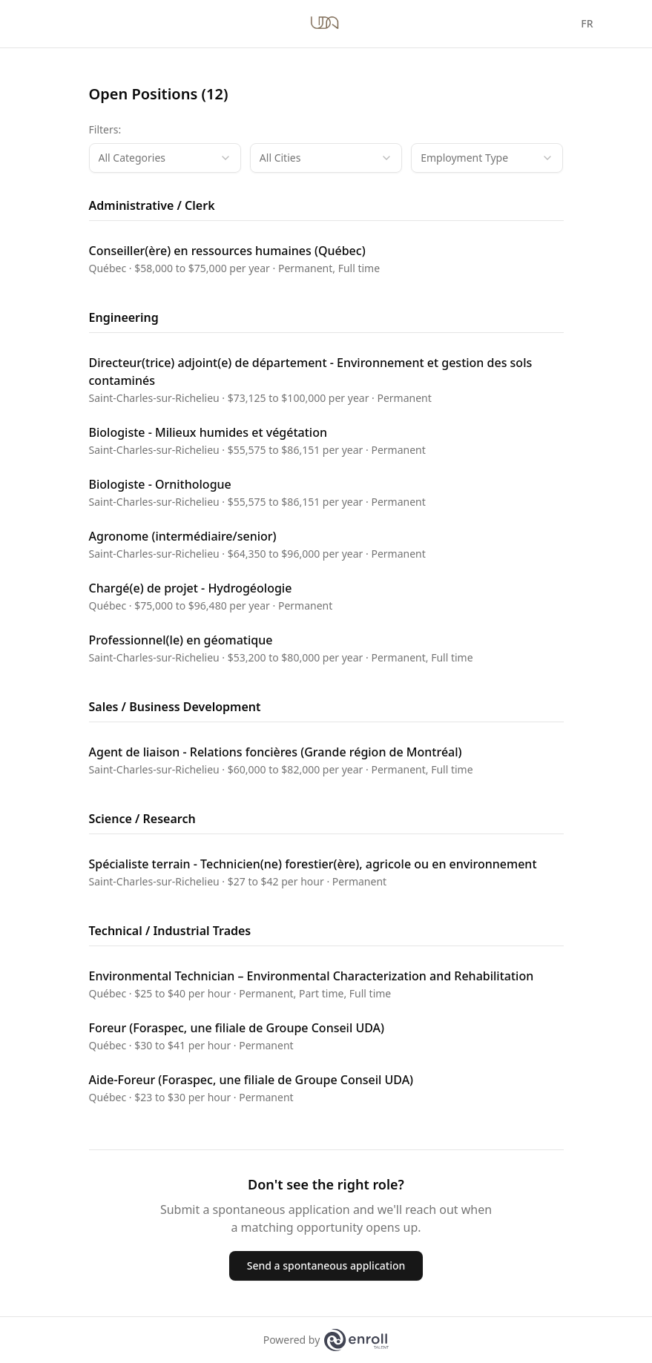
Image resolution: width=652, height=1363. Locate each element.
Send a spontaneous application (326, 1265)
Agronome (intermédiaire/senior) (183, 536)
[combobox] (165, 158)
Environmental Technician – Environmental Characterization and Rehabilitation (311, 976)
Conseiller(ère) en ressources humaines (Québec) (227, 250)
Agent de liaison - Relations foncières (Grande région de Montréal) (275, 752)
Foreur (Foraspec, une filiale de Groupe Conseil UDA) (237, 1028)
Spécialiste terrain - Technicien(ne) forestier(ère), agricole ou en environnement (313, 864)
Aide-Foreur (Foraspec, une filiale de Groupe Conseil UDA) (251, 1080)
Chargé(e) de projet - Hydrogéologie (190, 588)
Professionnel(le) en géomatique (181, 640)
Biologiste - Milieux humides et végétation (208, 432)
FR (587, 23)
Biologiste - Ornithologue (160, 484)
